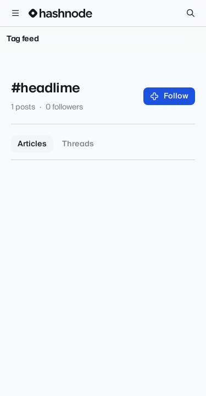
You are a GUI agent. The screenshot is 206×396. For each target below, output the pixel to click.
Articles (32, 144)
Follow (169, 96)
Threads (78, 144)
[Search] (190, 13)
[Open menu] (15, 13)
